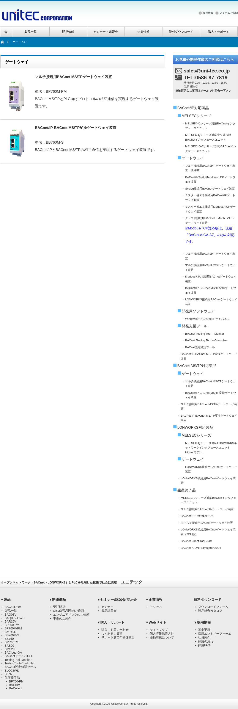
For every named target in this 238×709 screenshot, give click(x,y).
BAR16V (10, 621)
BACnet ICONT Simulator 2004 (201, 547)
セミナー (107, 607)
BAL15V (14, 685)
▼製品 (5, 599)
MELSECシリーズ (196, 116)
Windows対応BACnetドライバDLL (207, 318)
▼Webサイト (155, 622)
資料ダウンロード (207, 599)
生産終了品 (186, 490)
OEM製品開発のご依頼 (68, 610)
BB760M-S (12, 635)
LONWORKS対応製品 (195, 427)
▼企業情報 (154, 599)
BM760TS (11, 642)
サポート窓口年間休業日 (118, 637)
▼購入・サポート (111, 622)
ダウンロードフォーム (213, 607)
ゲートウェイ (193, 158)
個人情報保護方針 (162, 633)
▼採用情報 (202, 622)
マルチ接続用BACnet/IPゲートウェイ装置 (207, 509)
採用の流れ (205, 641)
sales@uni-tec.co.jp (207, 71)
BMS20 (10, 649)
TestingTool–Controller (20, 663)
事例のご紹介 (62, 618)
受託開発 (59, 607)
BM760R (10, 632)
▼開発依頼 (57, 599)
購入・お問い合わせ (115, 629)
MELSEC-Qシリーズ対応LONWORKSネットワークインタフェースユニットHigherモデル (211, 447)
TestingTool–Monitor (18, 660)
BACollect (15, 688)
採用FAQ (204, 645)
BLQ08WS (12, 670)
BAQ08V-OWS (15, 618)
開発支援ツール (194, 326)
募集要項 (204, 629)
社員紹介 (204, 637)
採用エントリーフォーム (214, 633)
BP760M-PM (13, 628)
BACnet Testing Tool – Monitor (204, 333)
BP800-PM (12, 625)
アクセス (156, 607)
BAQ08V (10, 614)
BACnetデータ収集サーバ (197, 516)
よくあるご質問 (229, 12)
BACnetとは (13, 607)
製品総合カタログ (210, 610)
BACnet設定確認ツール (200, 347)
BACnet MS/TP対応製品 (197, 366)
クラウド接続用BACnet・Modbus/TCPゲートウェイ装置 (211, 230)
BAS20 (9, 645)
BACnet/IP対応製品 (193, 108)
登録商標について (162, 637)
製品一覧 (11, 610)
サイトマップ (159, 629)
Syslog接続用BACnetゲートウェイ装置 (210, 188)
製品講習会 (109, 610)
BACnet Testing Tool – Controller (206, 340)
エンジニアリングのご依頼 (71, 614)
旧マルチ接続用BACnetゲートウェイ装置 (207, 522)
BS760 (9, 638)
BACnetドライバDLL (19, 656)
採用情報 (208, 12)
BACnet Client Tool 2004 (196, 541)
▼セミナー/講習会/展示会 (117, 599)
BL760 (9, 674)
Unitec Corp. (118, 703)
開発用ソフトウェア (198, 311)
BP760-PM (16, 681)
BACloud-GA (13, 652)
